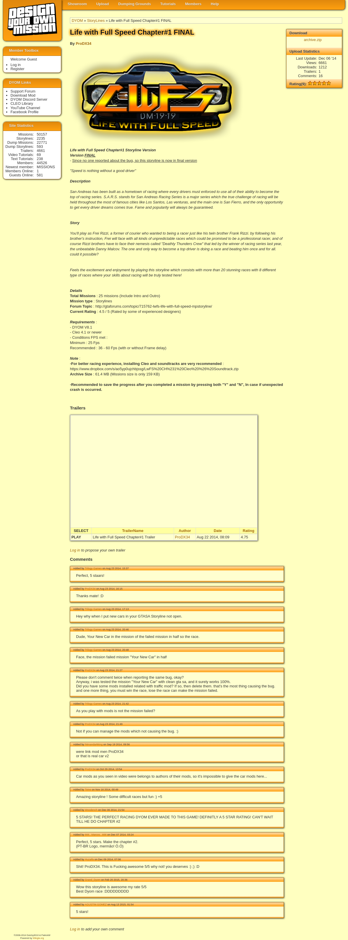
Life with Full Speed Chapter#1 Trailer (124, 537)
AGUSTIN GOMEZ (96, 904)
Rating (248, 530)
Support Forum (22, 91)
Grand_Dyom (92, 879)
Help (215, 4)
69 (39, 154)
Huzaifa (89, 859)
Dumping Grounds (134, 4)
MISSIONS (46, 167)
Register (17, 69)
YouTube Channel (25, 108)
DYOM (77, 20)
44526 (42, 163)
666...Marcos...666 (95, 834)
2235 (41, 138)
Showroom (77, 4)
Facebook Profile (24, 112)
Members (193, 4)
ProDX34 (83, 43)
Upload (102, 4)
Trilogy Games (93, 568)
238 (40, 159)
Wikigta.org (38, 938)
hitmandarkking (94, 744)
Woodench (91, 809)
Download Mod (22, 95)
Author (185, 530)
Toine (88, 789)
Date (218, 530)
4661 (41, 150)
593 (40, 146)
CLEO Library (21, 103)
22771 (42, 142)
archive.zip (312, 40)
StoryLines (96, 20)
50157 (42, 134)
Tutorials (168, 4)
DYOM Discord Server (29, 99)
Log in (75, 550)
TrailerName (132, 530)
